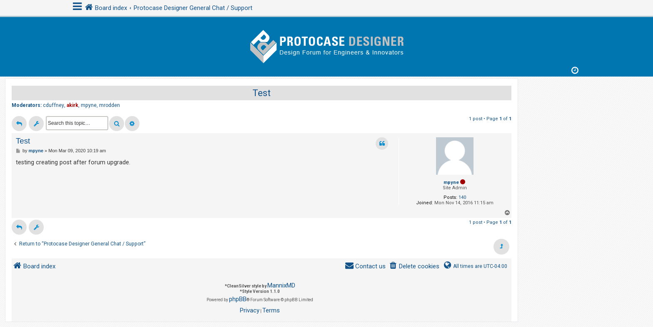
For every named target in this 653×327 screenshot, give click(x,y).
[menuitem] (414, 266)
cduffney (53, 105)
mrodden (109, 105)
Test (261, 93)
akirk (72, 105)
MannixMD (281, 285)
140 (462, 197)
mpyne (89, 105)
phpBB (238, 299)
